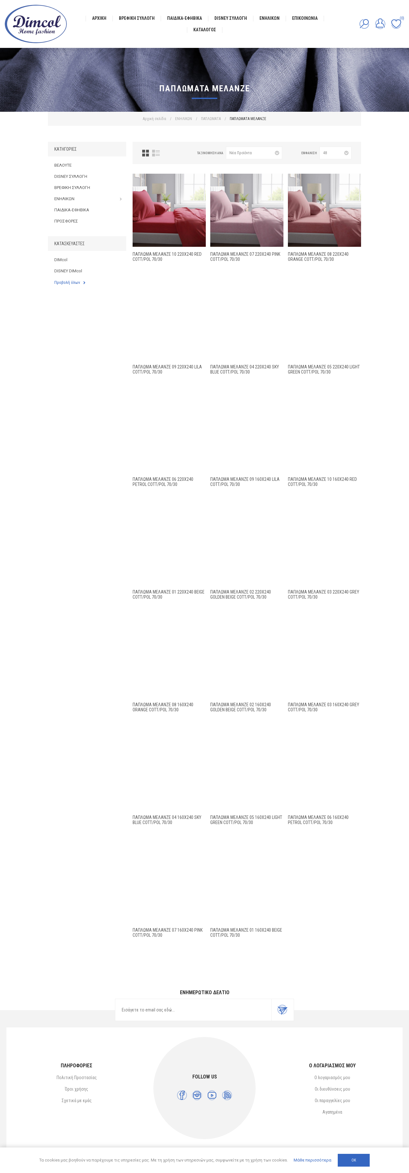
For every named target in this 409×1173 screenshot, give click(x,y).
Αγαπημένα (332, 1112)
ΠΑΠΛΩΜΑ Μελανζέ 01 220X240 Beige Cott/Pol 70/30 (168, 594)
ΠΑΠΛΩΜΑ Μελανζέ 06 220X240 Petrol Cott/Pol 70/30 (163, 482)
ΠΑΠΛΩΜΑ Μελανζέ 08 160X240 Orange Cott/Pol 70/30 (163, 707)
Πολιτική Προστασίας (77, 1077)
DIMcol (60, 259)
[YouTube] (212, 1095)
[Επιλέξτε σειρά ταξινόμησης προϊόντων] (254, 153)
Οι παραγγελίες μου (332, 1100)
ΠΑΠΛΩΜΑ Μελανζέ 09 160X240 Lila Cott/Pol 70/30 (245, 482)
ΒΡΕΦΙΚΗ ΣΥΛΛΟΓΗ (72, 187)
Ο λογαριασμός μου (332, 1077)
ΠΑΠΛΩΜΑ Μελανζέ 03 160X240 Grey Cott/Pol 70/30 (323, 707)
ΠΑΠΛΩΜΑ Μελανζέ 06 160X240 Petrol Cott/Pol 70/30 (318, 820)
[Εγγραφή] (193, 1010)
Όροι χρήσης (76, 1089)
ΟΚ (353, 1160)
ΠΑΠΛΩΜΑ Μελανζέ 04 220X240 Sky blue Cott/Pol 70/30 (244, 369)
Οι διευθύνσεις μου (332, 1089)
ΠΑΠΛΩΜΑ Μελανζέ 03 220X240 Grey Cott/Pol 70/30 (323, 594)
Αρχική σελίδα (154, 119)
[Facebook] (182, 1095)
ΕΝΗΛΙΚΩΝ (64, 198)
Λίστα (156, 153)
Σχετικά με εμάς (77, 1100)
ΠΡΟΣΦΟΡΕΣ (66, 221)
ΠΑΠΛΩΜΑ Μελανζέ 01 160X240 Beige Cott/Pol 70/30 (246, 932)
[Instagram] (197, 1095)
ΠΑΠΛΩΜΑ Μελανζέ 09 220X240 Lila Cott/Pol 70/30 (167, 369)
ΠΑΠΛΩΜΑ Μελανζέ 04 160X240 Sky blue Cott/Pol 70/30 (167, 820)
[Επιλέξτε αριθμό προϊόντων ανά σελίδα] (335, 153)
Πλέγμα (145, 153)
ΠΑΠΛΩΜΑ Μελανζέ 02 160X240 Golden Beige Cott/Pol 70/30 (240, 707)
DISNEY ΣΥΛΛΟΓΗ (70, 176)
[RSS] (227, 1095)
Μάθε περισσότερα (312, 1160)
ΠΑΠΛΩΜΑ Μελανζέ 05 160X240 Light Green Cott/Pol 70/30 (246, 820)
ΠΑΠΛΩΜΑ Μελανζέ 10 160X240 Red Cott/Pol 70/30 (322, 482)
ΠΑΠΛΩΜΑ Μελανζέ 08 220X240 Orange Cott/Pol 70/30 (318, 257)
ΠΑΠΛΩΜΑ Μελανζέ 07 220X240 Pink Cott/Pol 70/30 (245, 257)
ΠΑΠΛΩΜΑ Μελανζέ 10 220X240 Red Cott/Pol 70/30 (167, 257)
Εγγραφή (282, 1010)
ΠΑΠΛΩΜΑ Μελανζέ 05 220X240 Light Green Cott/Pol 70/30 (324, 369)
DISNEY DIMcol (68, 271)
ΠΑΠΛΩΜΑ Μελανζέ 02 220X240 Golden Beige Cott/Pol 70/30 (240, 594)
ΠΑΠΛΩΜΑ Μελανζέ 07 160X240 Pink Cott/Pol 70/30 (168, 932)
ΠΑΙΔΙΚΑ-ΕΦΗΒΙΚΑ (71, 210)
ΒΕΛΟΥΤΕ (63, 165)
